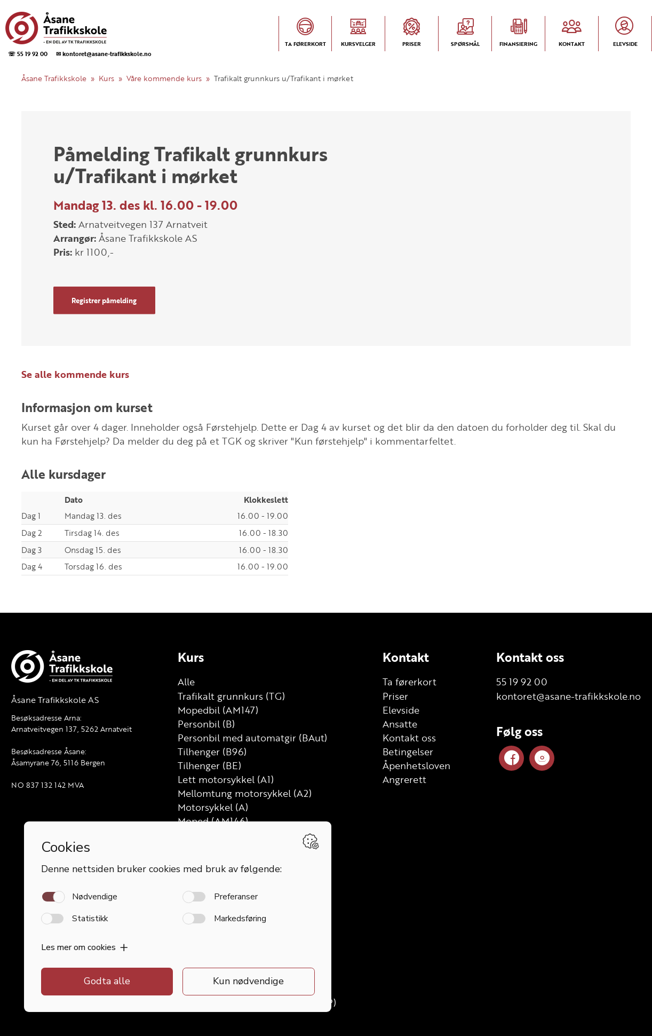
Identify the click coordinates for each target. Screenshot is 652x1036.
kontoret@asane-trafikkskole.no (568, 696)
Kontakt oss (409, 738)
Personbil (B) (206, 724)
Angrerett (404, 779)
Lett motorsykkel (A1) (226, 779)
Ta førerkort (409, 682)
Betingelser (408, 751)
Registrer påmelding (104, 300)
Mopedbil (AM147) (218, 710)
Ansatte (400, 724)
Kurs (106, 78)
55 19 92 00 (521, 682)
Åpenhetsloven (416, 765)
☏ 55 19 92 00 (27, 53)
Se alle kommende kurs (75, 374)
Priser (395, 696)
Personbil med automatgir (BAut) (252, 738)
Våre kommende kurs (164, 78)
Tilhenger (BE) (209, 765)
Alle (186, 682)
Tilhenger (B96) (212, 751)
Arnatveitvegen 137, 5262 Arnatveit (71, 728)
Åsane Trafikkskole (53, 78)
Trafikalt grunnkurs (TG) (231, 696)
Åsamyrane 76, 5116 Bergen (58, 762)
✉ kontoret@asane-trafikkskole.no (104, 53)
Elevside (401, 710)
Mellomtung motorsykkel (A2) (245, 793)
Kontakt (406, 657)
